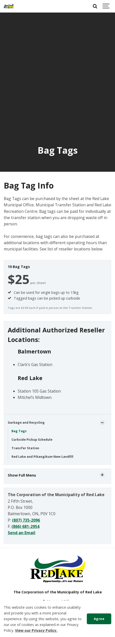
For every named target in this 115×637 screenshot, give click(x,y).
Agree (99, 618)
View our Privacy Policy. (36, 630)
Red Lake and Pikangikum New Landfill (42, 456)
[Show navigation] (106, 6)
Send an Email (21, 532)
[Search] (95, 6)
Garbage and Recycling (26, 422)
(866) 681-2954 (25, 526)
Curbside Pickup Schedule (31, 439)
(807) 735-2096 (26, 520)
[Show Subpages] (102, 422)
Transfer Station (25, 448)
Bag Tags (19, 431)
